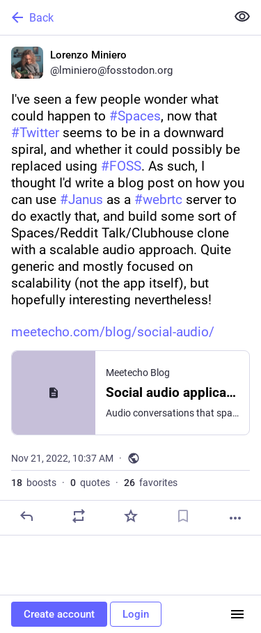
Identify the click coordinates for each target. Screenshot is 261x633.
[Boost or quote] (78, 516)
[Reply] (26, 516)
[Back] (111, 17)
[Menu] (237, 614)
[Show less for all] (242, 16)
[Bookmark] (183, 516)
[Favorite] (130, 516)
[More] (235, 518)
